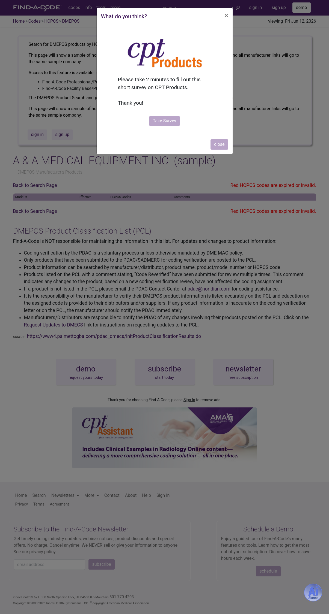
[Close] (226, 15)
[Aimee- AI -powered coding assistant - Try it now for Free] (313, 592)
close (219, 144)
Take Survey (164, 120)
